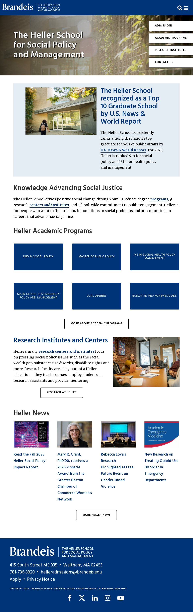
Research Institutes (170, 50)
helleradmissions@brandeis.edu (71, 572)
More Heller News (96, 515)
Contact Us (164, 62)
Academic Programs (171, 38)
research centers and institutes (66, 351)
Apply (15, 579)
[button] (188, 7)
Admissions (164, 25)
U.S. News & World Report (123, 150)
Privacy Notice (41, 579)
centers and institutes (49, 205)
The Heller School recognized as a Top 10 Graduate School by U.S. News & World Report (130, 106)
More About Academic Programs (96, 323)
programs (159, 199)
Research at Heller (62, 392)
